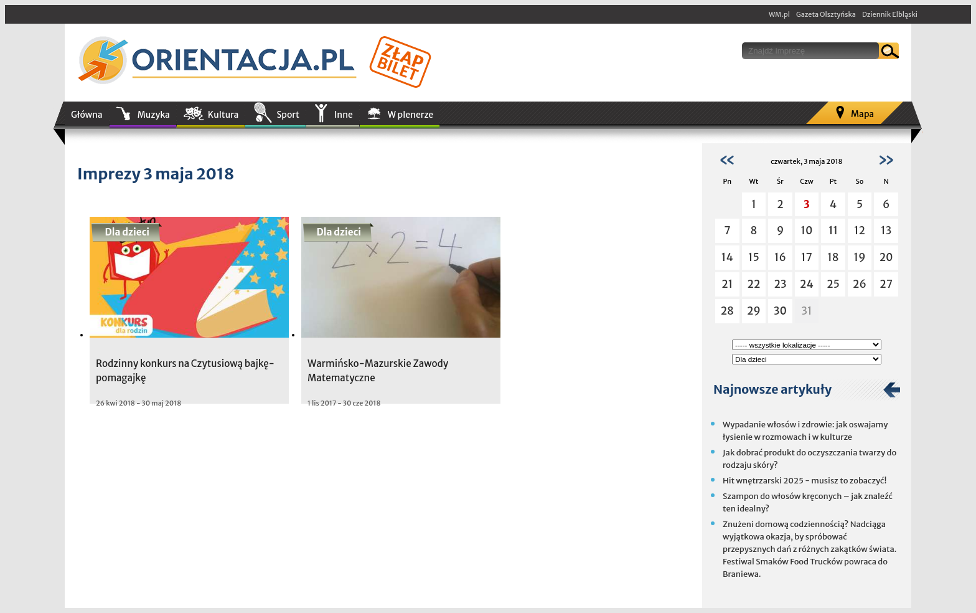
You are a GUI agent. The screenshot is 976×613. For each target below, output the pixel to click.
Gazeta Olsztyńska (826, 14)
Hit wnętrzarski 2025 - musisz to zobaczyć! (804, 480)
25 (833, 284)
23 (780, 284)
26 (859, 284)
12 (859, 230)
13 (886, 230)
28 (727, 311)
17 (806, 257)
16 (780, 257)
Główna (87, 114)
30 (780, 311)
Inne (343, 114)
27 (886, 284)
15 (753, 257)
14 (727, 257)
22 (753, 284)
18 (832, 257)
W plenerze (410, 114)
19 (859, 257)
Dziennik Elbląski (889, 14)
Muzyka (154, 114)
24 (807, 284)
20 (886, 257)
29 (754, 311)
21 (727, 284)
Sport (287, 114)
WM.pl (779, 14)
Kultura (223, 114)
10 (806, 230)
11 (833, 230)
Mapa (862, 114)
